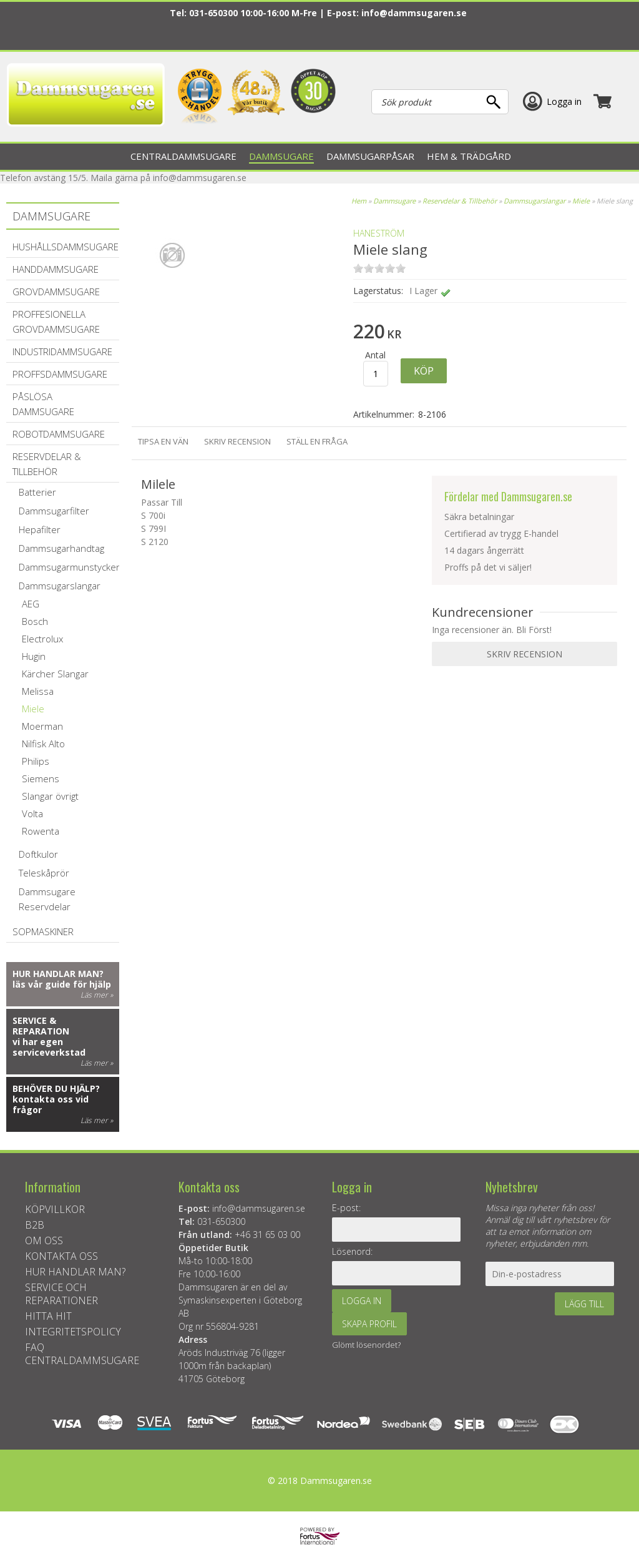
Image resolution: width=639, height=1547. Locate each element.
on (358, 268)
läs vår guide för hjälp (61, 984)
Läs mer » (96, 995)
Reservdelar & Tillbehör (459, 200)
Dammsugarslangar (534, 200)
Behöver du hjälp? (56, 1088)
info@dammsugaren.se (414, 13)
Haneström (378, 233)
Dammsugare (394, 200)
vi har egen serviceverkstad (48, 1047)
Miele (581, 200)
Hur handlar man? (58, 974)
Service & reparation (40, 1025)
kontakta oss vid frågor (50, 1104)
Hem (358, 200)
